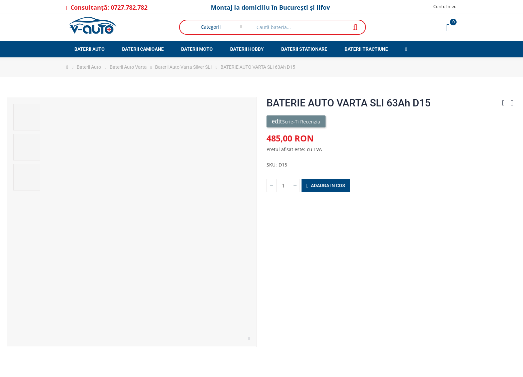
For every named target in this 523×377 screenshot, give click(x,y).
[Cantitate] (283, 185)
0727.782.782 (129, 7)
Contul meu (445, 6)
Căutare (355, 27)
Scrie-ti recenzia (296, 121)
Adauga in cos (326, 186)
